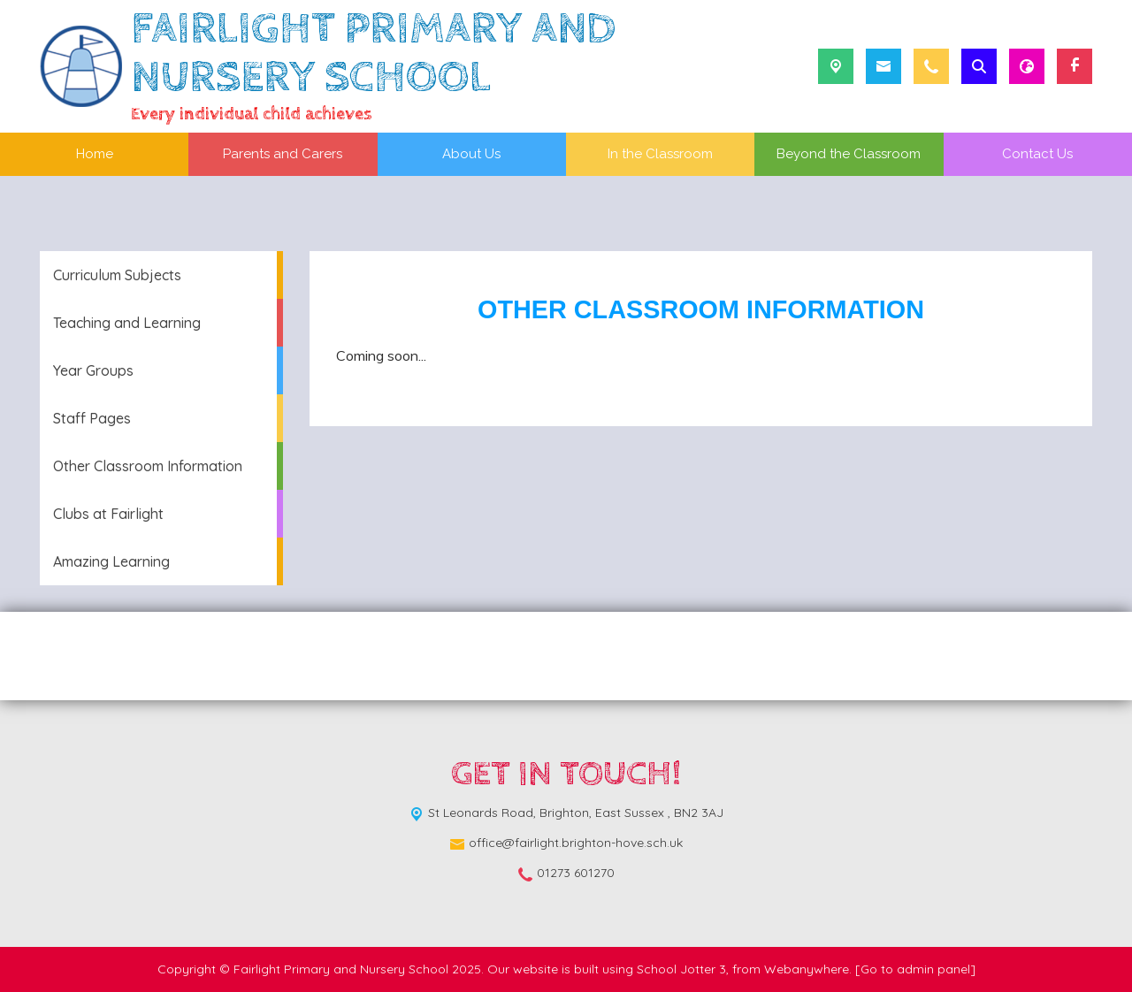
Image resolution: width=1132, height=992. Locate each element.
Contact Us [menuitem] (1037, 154)
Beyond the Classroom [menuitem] (848, 154)
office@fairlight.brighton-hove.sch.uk (576, 843)
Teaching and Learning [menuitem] (127, 323)
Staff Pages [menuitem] (92, 418)
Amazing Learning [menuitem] (111, 561)
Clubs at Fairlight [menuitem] (108, 514)
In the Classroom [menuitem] (660, 154)
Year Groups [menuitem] (93, 370)
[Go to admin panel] (915, 969)
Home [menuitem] (94, 154)
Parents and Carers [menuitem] (282, 154)
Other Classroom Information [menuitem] (147, 466)
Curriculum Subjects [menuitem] (117, 275)
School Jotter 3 (681, 969)
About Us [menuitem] (471, 154)
